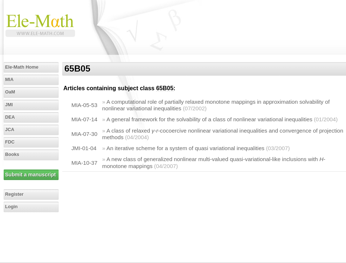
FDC (10, 142)
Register (14, 194)
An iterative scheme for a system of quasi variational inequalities (185, 148)
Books (12, 154)
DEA (10, 117)
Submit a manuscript (30, 175)
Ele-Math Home (21, 67)
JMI (9, 104)
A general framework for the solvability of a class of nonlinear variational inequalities (209, 119)
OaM (10, 92)
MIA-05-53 (84, 105)
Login (11, 206)
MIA (9, 79)
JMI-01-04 (83, 148)
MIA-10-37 (84, 163)
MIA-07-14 (84, 119)
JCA (9, 129)
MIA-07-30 (84, 134)
